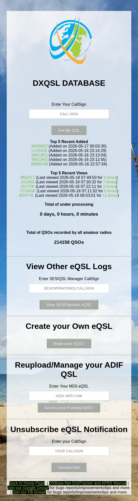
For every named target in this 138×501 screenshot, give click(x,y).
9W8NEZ (39, 146)
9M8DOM (39, 164)
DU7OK (28, 186)
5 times (110, 191)
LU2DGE (40, 151)
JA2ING (28, 182)
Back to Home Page (27, 483)
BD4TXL (26, 195)
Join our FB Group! (29, 492)
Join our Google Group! (28, 488)
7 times (109, 182)
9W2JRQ (39, 155)
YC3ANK (28, 191)
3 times (109, 186)
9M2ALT (27, 177)
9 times (109, 177)
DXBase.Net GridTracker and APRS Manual (88, 483)
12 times (109, 195)
